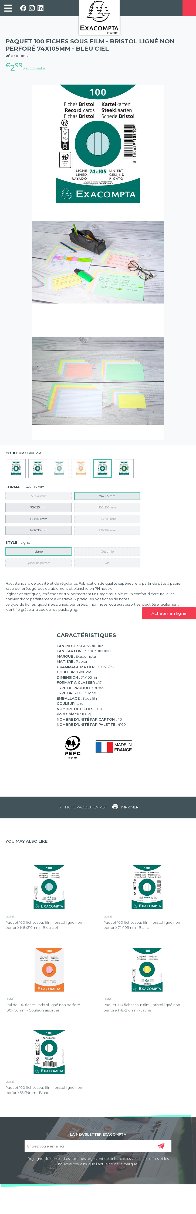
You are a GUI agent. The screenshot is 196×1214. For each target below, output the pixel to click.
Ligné (39, 551)
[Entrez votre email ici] (98, 1146)
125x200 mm (107, 519)
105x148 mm (38, 519)
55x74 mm (38, 496)
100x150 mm (107, 507)
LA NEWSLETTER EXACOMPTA (98, 1134)
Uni (107, 563)
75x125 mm (38, 507)
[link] (8, 8)
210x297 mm (107, 530)
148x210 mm (38, 530)
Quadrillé (107, 551)
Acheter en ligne (169, 613)
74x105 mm (107, 496)
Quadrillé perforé (38, 563)
